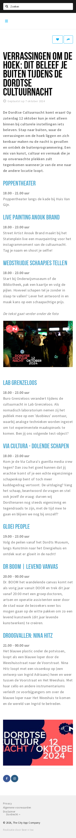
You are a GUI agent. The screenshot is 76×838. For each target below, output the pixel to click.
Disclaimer (9, 811)
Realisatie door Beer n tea (18, 830)
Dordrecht (13, 814)
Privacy (7, 803)
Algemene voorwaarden (17, 807)
